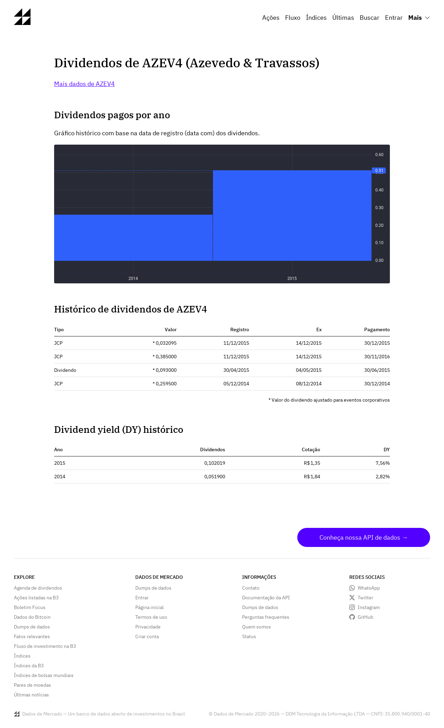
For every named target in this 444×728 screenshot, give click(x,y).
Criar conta (147, 636)
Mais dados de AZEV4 (84, 84)
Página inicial (149, 607)
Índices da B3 (29, 665)
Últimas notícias (31, 695)
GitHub (365, 617)
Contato (250, 588)
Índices (316, 18)
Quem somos (256, 627)
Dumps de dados (32, 627)
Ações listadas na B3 (36, 597)
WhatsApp (369, 588)
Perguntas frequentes (265, 617)
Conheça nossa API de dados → (363, 537)
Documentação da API (266, 597)
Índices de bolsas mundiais (44, 675)
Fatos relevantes (32, 636)
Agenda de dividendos (38, 588)
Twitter (365, 597)
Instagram (369, 607)
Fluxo (292, 18)
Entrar (394, 18)
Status (249, 636)
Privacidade (148, 627)
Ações (271, 18)
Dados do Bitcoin (32, 617)
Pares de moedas (32, 685)
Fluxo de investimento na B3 (45, 646)
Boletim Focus (29, 607)
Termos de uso (151, 617)
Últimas (343, 18)
